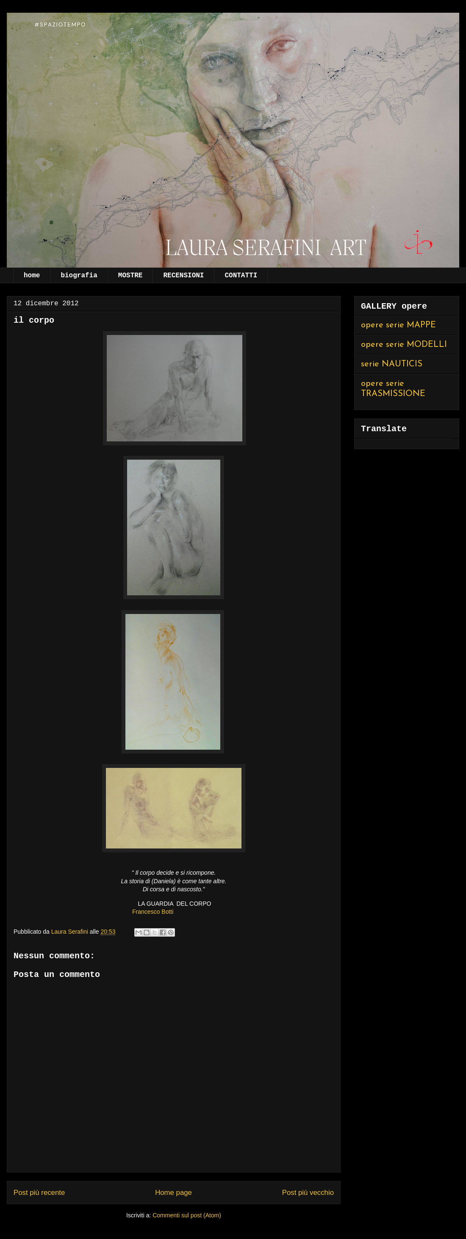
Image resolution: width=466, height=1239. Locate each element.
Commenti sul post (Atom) (187, 1215)
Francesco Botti (152, 911)
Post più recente (39, 1193)
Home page (173, 1193)
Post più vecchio (308, 1193)
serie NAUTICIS (391, 364)
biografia (79, 275)
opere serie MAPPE (398, 325)
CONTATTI (241, 275)
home (32, 275)
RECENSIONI (183, 275)
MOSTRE (130, 275)
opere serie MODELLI (404, 344)
